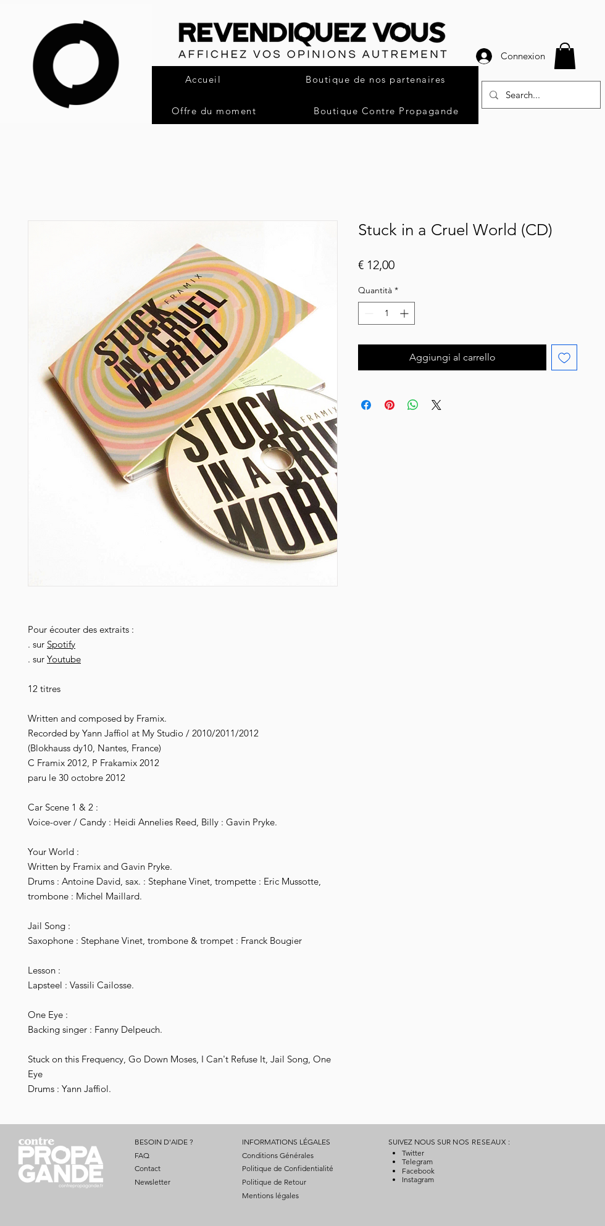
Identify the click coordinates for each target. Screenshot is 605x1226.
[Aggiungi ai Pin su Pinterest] (389, 405)
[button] (565, 56)
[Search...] (540, 94)
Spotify (61, 644)
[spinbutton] (386, 313)
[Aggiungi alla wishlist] (564, 357)
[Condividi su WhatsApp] (413, 405)
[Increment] (405, 313)
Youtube (64, 659)
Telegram (417, 1161)
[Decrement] (367, 313)
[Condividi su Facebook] (366, 405)
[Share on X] (436, 405)
